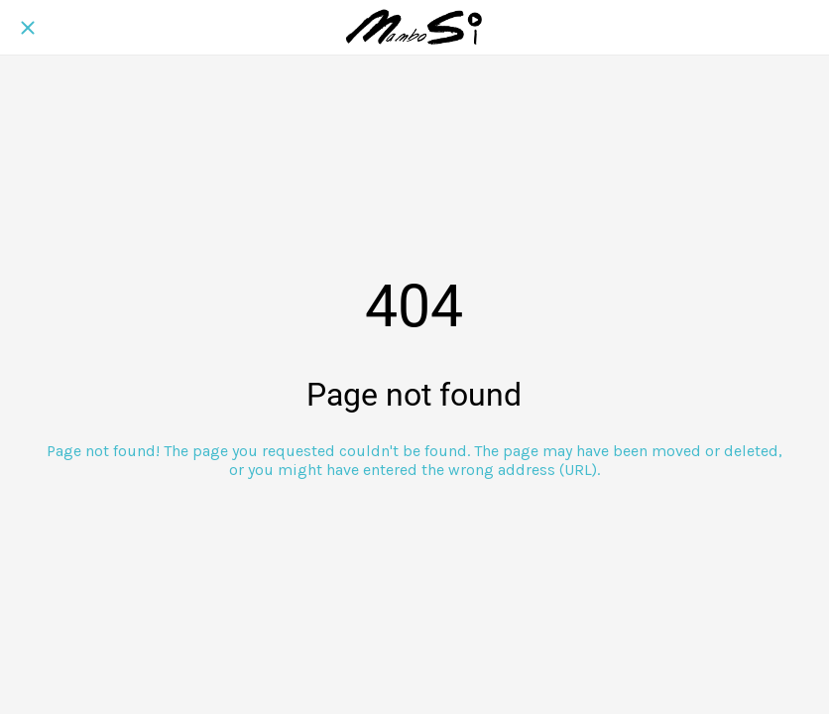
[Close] (28, 28)
